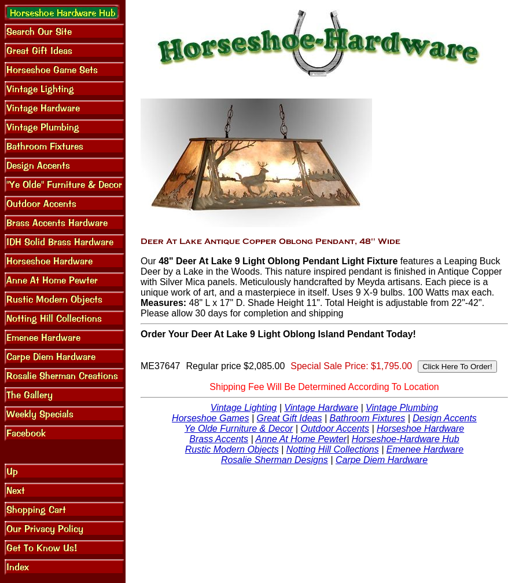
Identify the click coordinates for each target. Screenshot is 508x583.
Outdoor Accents (334, 428)
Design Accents (445, 418)
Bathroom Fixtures (368, 418)
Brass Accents (218, 439)
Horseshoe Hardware (420, 428)
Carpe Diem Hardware (382, 460)
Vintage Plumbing (402, 408)
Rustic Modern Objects (232, 449)
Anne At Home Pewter (301, 439)
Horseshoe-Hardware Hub (405, 439)
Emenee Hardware (424, 449)
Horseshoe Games (210, 418)
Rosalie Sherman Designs (274, 460)
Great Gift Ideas (289, 418)
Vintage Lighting (244, 408)
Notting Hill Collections (332, 449)
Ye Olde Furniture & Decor (239, 428)
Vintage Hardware (321, 408)
